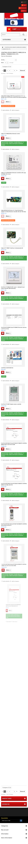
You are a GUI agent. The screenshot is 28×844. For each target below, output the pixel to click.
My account (4, 830)
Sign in (24, 5)
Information (5, 804)
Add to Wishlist (5, 110)
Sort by (2, 59)
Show (2, 62)
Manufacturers (6, 798)
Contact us (24, 10)
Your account (22, 8)
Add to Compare (15, 110)
